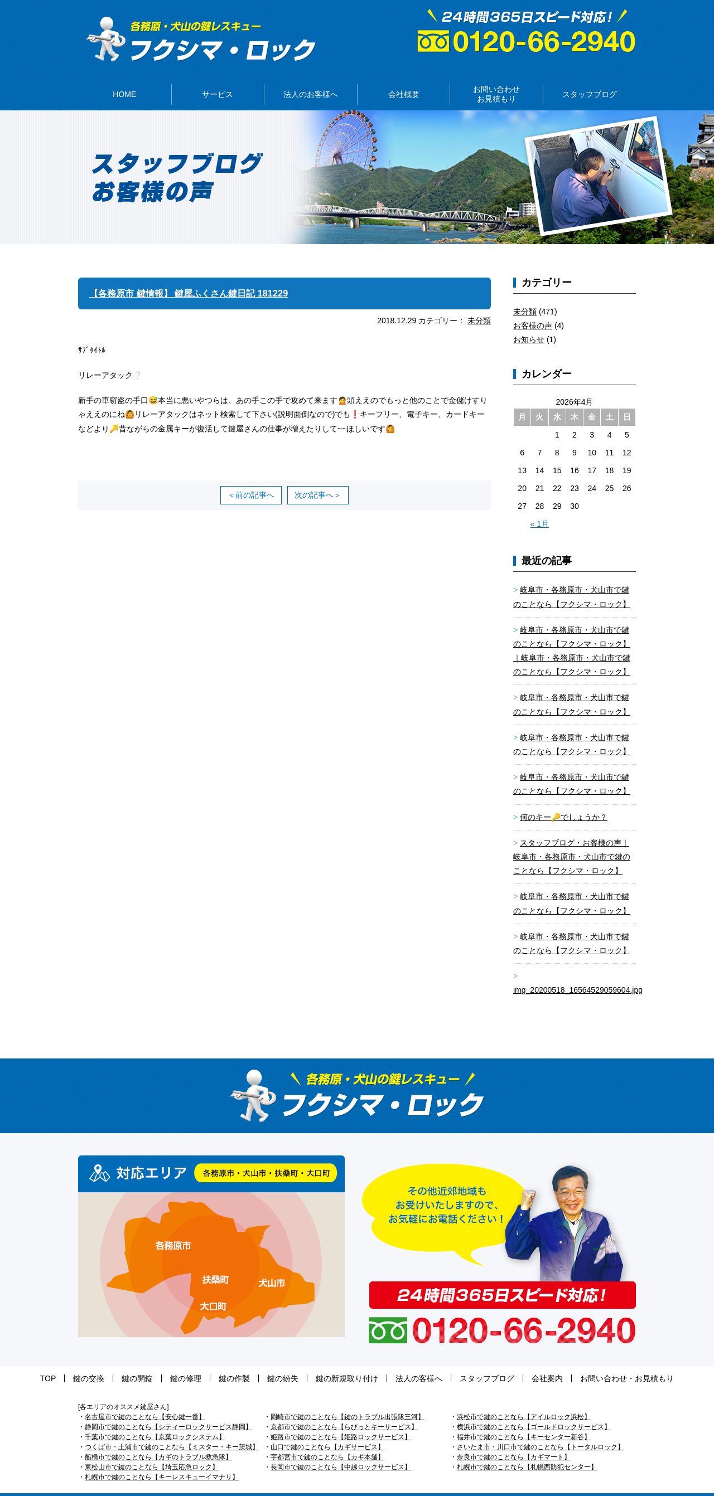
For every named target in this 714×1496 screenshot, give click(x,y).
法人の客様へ (396, 1361)
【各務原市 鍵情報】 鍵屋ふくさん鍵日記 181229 (200, 276)
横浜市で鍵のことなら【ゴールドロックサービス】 (534, 1410)
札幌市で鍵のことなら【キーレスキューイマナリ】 (162, 1460)
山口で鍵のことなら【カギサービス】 (327, 1430)
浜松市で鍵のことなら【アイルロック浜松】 (524, 1400)
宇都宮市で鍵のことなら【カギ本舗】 (327, 1440)
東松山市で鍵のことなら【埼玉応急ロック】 (152, 1450)
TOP (104, 1361)
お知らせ (528, 322)
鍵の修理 (208, 1361)
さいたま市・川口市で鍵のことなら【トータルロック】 (540, 1430)
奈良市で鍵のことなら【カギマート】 (514, 1440)
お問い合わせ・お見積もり (571, 1361)
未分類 (479, 303)
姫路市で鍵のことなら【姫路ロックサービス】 (341, 1420)
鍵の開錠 (170, 1361)
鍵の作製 (245, 1361)
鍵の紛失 (282, 1361)
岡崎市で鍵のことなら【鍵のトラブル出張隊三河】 (347, 1400)
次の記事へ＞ (318, 478)
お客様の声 (532, 308)
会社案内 (502, 1361)
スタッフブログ (453, 1361)
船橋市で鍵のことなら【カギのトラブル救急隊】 (158, 1440)
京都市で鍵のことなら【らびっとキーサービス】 (344, 1410)
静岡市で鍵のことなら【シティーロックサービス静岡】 (168, 1410)
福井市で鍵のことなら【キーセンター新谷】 (524, 1420)
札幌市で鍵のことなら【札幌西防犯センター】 (527, 1450)
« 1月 (539, 507)
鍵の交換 (133, 1361)
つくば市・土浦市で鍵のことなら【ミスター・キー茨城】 (172, 1430)
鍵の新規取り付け (336, 1361)
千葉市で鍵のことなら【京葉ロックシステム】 (155, 1420)
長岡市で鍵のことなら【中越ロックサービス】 (341, 1450)
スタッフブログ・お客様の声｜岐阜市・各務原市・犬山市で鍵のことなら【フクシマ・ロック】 (571, 840)
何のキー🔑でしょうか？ (563, 800)
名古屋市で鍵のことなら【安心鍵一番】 (145, 1400)
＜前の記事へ (251, 478)
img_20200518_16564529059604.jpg (578, 973)
